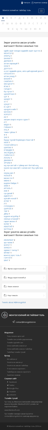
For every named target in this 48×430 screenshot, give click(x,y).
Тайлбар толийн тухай (16, 352)
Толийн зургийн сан (15, 342)
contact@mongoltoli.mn (26, 322)
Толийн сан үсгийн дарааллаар (19, 339)
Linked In (11, 395)
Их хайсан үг (12, 359)
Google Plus (13, 388)
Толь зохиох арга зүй (15, 336)
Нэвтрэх (25, 2)
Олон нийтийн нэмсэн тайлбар (19, 349)
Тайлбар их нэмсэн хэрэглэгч (19, 372)
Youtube (11, 391)
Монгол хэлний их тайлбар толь (17, 10)
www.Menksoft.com (12, 410)
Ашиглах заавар (39, 2)
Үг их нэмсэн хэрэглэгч (16, 368)
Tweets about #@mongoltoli (14, 302)
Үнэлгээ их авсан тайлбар (17, 365)
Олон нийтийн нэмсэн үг (17, 346)
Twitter (10, 385)
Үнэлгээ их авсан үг (15, 362)
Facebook (12, 382)
